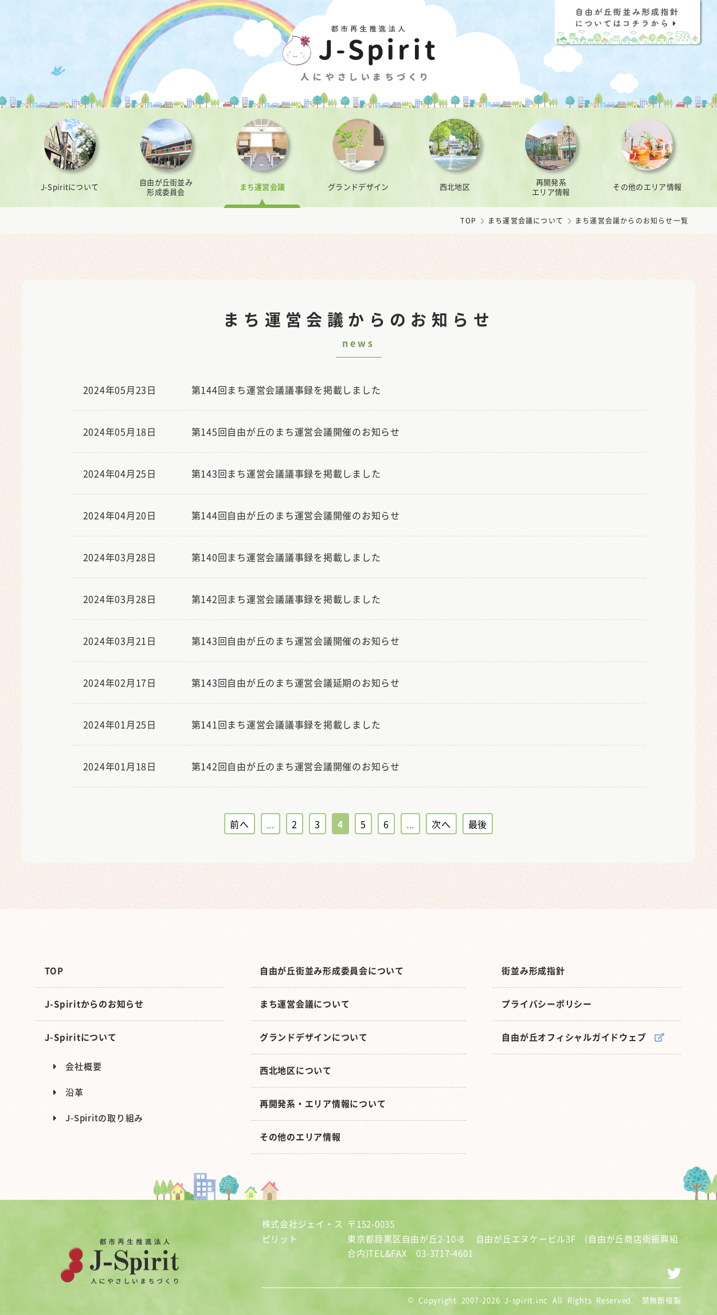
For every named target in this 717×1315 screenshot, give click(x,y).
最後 (478, 824)
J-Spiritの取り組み (98, 1118)
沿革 (68, 1092)
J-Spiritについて (81, 1037)
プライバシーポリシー (546, 1004)
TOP (468, 220)
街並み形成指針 (533, 970)
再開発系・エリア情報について (323, 1103)
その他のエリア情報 (300, 1136)
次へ (441, 824)
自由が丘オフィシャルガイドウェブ (583, 1037)
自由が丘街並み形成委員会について (332, 970)
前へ (239, 824)
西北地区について (296, 1070)
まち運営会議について (525, 220)
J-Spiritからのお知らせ (94, 1004)
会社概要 (77, 1066)
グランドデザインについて (314, 1037)
